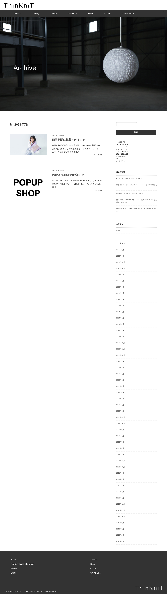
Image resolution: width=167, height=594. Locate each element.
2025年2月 (120, 293)
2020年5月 (120, 492)
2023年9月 (120, 361)
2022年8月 (120, 436)
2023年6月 (120, 380)
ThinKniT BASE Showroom (23, 564)
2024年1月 (120, 337)
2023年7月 (120, 374)
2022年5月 (120, 448)
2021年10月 (120, 467)
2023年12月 (120, 343)
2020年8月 (120, 485)
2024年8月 (120, 306)
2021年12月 (120, 461)
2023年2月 (120, 405)
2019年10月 (120, 516)
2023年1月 (120, 411)
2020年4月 (120, 498)
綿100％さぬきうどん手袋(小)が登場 (129, 193)
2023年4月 (120, 392)
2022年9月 (120, 430)
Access (72, 13)
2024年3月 (120, 324)
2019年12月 (120, 504)
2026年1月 (120, 256)
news (62, 136)
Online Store (128, 13)
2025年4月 (120, 281)
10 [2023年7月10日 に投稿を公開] (117, 151)
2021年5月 (120, 473)
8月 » (123, 161)
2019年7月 (120, 529)
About (18, 13)
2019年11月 (120, 510)
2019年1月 (120, 541)
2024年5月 (120, 318)
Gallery (36, 13)
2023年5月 (120, 386)
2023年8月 (120, 368)
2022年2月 (120, 454)
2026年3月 (120, 250)
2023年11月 (120, 349)
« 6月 (118, 161)
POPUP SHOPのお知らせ (68, 174)
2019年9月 (120, 523)
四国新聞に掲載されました (69, 139)
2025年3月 (120, 287)
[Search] (163, 13)
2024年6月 (120, 312)
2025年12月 (120, 262)
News (90, 13)
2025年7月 (120, 275)
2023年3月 (120, 399)
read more (98, 155)
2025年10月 (120, 268)
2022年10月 (120, 423)
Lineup (54, 13)
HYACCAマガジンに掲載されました (129, 178)
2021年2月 (120, 479)
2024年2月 (120, 330)
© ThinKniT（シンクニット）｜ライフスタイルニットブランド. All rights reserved (31, 591)
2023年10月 (120, 355)
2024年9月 (120, 299)
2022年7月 (120, 442)
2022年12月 (120, 417)
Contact (108, 13)
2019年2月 (120, 535)
